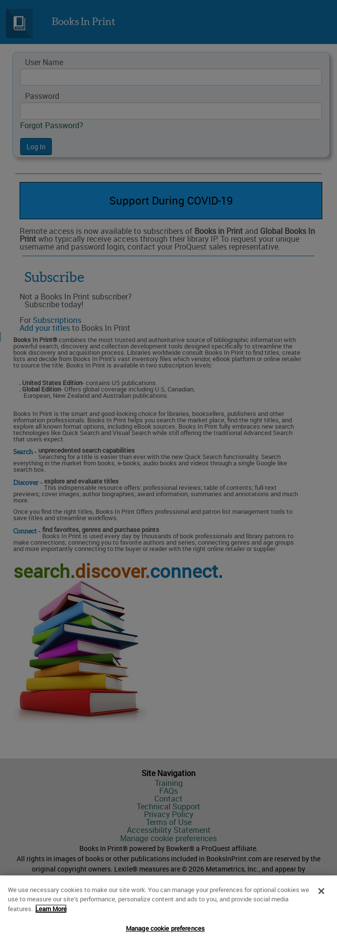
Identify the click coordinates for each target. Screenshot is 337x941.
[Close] (321, 894)
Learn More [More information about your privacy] (51, 912)
